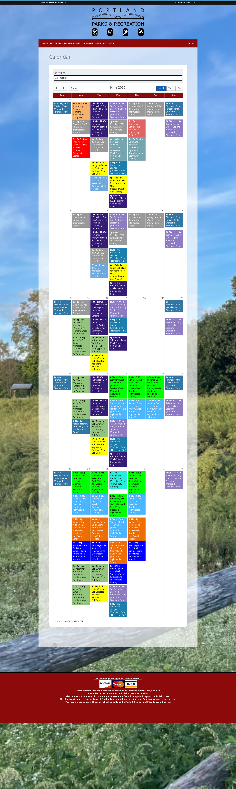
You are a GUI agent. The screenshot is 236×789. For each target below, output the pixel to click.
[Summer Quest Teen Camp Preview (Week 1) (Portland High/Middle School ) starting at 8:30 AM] (118, 409)
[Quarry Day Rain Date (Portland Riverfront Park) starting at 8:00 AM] (62, 108)
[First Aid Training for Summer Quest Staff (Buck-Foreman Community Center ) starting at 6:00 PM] (81, 147)
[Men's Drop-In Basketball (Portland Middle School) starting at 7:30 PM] (99, 183)
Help (111, 43)
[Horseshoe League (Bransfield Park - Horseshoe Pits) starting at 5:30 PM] (118, 168)
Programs (56, 43)
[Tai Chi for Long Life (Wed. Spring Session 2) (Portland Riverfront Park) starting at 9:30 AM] (118, 110)
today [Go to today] (74, 88)
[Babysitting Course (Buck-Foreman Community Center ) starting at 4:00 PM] (137, 128)
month (161, 88)
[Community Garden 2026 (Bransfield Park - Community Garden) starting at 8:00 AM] (118, 480)
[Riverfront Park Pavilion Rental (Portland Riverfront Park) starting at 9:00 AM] (174, 220)
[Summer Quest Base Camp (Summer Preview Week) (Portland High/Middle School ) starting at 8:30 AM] (118, 387)
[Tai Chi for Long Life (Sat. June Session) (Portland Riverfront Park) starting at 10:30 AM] (174, 239)
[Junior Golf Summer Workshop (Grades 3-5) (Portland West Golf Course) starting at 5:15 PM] (81, 346)
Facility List (59, 72)
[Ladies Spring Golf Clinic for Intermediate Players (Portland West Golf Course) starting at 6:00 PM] (118, 185)
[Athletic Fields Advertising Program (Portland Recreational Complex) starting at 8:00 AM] (81, 110)
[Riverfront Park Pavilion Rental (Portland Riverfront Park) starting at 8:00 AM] (174, 109)
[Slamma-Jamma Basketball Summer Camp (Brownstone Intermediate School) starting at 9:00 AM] (81, 551)
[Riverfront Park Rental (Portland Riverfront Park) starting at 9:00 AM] (174, 306)
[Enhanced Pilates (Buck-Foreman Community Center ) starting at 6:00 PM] (118, 201)
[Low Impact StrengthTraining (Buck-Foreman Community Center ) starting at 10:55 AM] (99, 128)
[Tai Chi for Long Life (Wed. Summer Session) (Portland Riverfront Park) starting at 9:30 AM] (118, 593)
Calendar (88, 43)
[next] (63, 88)
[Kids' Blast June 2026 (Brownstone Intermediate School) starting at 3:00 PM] (137, 109)
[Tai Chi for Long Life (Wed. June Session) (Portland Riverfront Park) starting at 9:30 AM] (118, 428)
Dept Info (101, 43)
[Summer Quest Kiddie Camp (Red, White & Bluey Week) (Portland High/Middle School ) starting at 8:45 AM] (81, 529)
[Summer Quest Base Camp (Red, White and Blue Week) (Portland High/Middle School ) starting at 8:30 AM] (81, 482)
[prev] (56, 88)
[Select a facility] (118, 78)
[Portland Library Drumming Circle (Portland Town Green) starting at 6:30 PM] (81, 426)
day (179, 88)
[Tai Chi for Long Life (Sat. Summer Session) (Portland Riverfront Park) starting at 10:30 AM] (174, 480)
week (171, 88)
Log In (191, 43)
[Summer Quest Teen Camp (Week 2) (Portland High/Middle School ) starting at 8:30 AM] (81, 504)
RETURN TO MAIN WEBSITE (53, 2)
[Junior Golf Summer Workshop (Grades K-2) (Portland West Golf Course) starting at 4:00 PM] (81, 327)
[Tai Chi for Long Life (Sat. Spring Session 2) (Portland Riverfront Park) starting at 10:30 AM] (174, 128)
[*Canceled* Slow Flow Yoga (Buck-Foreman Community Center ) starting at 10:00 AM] (99, 110)
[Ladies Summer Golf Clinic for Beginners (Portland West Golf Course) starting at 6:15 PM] (99, 362)
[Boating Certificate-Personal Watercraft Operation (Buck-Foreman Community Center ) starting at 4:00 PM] (118, 149)
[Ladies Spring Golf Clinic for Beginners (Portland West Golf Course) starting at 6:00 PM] (99, 168)
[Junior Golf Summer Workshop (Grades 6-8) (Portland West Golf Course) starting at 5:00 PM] (99, 344)
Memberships (72, 43)
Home (44, 43)
